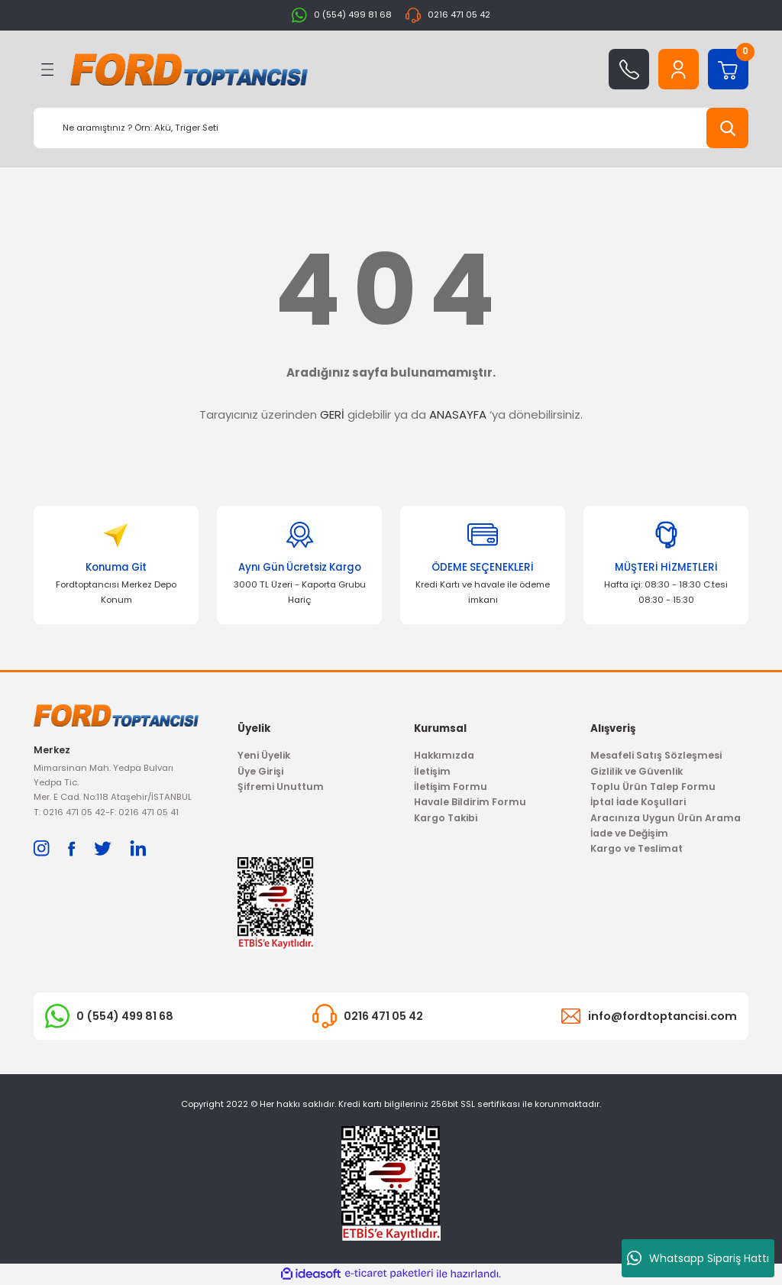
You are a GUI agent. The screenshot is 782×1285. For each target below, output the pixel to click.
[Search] (391, 128)
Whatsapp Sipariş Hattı (698, 1258)
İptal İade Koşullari (638, 801)
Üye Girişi (260, 771)
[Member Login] (678, 69)
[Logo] (189, 69)
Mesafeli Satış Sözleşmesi (656, 755)
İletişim (432, 771)
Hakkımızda (444, 755)
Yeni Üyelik (264, 755)
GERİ (332, 414)
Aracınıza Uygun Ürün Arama (665, 817)
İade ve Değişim (629, 833)
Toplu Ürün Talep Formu (653, 786)
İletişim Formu (450, 786)
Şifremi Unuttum (281, 786)
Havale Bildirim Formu (470, 801)
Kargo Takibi (445, 817)
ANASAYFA (457, 414)
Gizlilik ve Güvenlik (636, 771)
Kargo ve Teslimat (636, 848)
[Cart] (728, 69)
